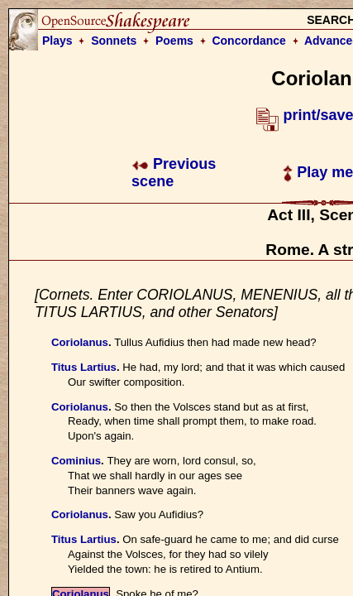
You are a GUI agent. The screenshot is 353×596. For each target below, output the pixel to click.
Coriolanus (79, 342)
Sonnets (113, 40)
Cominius (76, 460)
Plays (57, 40)
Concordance (248, 40)
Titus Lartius (84, 367)
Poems (174, 40)
